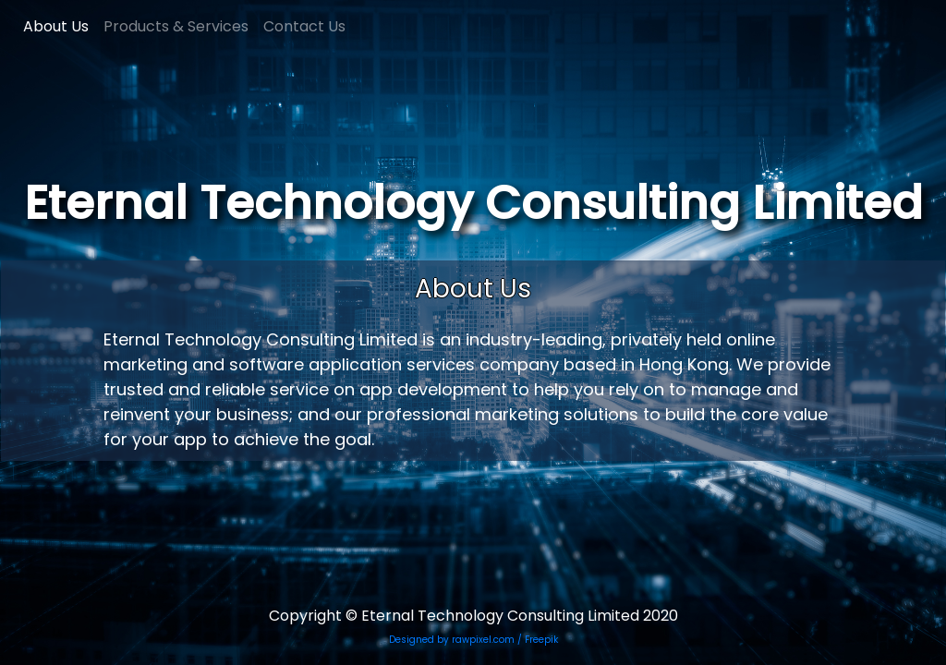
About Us (56, 26)
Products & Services (176, 26)
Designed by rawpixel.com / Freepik (473, 640)
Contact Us (304, 26)
